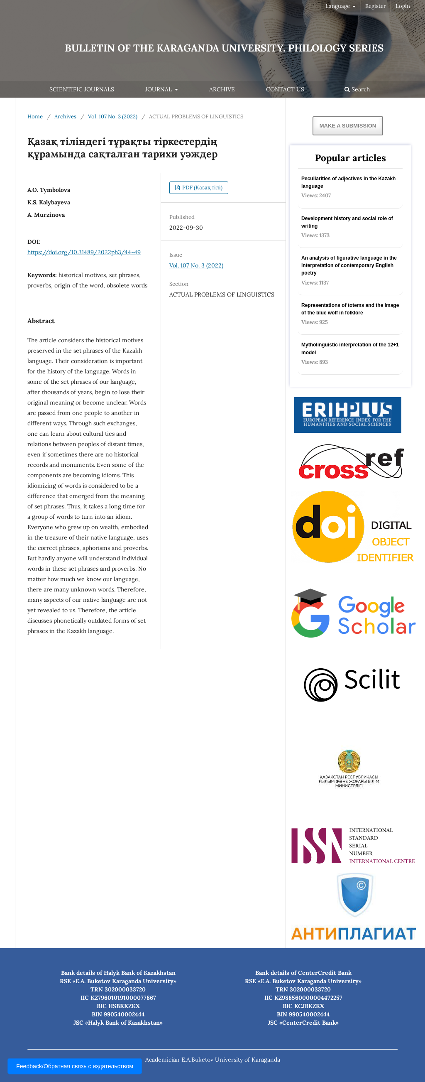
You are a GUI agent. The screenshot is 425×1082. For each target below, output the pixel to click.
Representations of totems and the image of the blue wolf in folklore (350, 309)
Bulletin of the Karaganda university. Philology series (224, 48)
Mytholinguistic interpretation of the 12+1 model (350, 348)
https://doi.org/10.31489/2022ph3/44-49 (84, 252)
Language (338, 6)
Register (375, 6)
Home (35, 116)
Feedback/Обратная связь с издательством (75, 1066)
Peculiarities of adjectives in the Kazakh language (348, 182)
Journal (159, 89)
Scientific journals (81, 89)
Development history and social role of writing (347, 222)
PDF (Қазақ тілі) (201, 187)
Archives (65, 116)
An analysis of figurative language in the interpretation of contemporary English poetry (349, 265)
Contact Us (285, 89)
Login (403, 6)
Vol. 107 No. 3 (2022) (112, 116)
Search (357, 89)
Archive (222, 89)
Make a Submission (348, 126)
